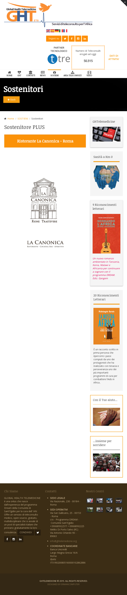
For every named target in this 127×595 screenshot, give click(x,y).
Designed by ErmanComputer (63, 584)
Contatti (30, 73)
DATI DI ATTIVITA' (113, 57)
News (42, 73)
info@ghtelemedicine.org (63, 541)
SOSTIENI (54, 73)
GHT (19, 73)
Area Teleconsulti (73, 73)
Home (9, 73)
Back (12, 99)
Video (89, 73)
